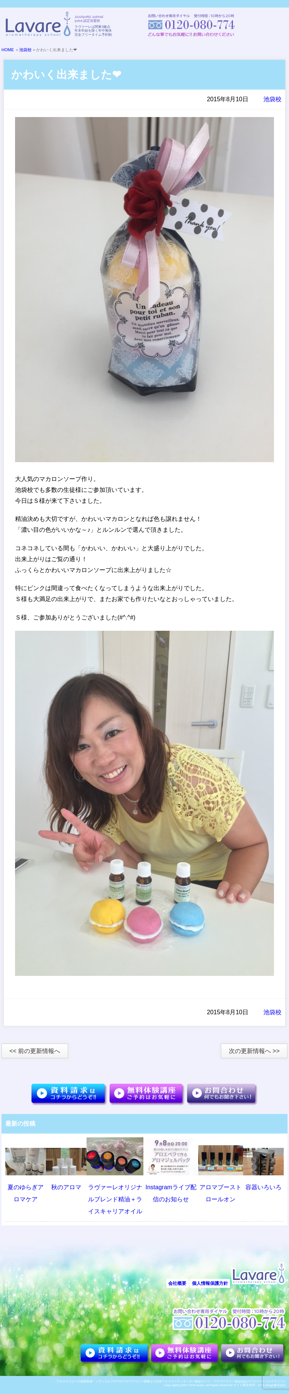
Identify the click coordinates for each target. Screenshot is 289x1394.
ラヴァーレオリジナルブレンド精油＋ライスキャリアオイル (115, 1199)
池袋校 (25, 49)
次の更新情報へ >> (254, 1051)
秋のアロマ (66, 1187)
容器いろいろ (263, 1187)
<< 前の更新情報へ (34, 1051)
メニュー (272, 25)
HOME (8, 49)
